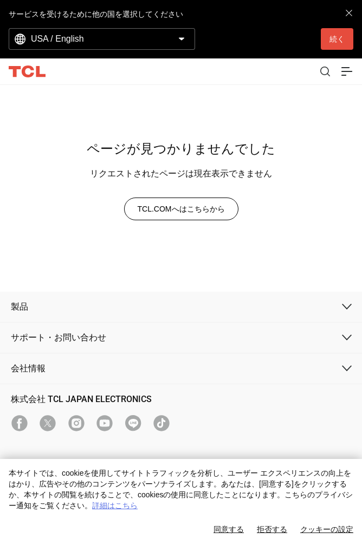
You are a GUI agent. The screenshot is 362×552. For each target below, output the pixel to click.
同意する (229, 529)
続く (337, 39)
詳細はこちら (115, 505)
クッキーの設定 (326, 529)
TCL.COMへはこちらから (181, 209)
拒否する (272, 529)
